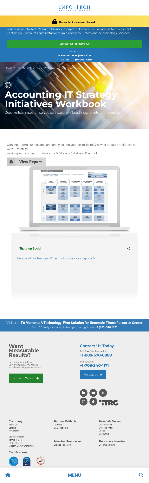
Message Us (93, 374)
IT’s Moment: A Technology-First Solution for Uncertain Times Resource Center (81, 323)
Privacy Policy (15, 442)
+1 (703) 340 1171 (106, 327)
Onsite (102, 430)
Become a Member (26, 378)
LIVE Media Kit (61, 427)
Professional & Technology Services (64, 67)
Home (8, 67)
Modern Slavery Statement (21, 445)
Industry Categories (28, 67)
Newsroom (14, 430)
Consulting (104, 433)
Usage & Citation (16, 436)
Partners (58, 424)
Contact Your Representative (74, 43)
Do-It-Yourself (105, 424)
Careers (12, 427)
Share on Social (74, 248)
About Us (13, 424)
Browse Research (62, 444)
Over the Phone (106, 427)
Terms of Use (15, 439)
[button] (74, 475)
